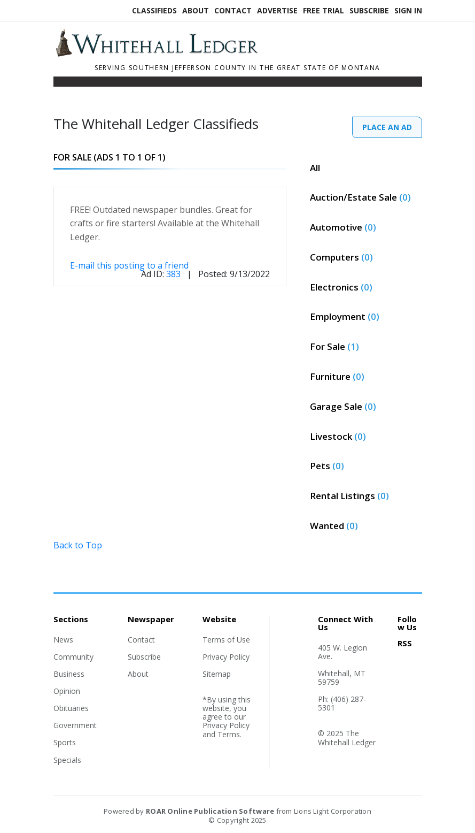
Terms (228, 734)
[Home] (189, 53)
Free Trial (323, 10)
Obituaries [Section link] (71, 708)
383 (173, 274)
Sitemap (217, 674)
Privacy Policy (226, 657)
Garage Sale (343, 406)
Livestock (338, 436)
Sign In (408, 10)
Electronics (341, 287)
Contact (233, 10)
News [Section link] (63, 640)
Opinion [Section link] (66, 691)
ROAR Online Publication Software (210, 811)
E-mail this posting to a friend (129, 265)
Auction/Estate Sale (360, 197)
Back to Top (77, 545)
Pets (327, 466)
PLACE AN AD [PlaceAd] (387, 127)
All (315, 168)
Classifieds (154, 10)
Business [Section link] (68, 674)
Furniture (337, 376)
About (195, 10)
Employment (344, 316)
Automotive (343, 227)
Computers (341, 257)
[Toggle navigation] (60, 84)
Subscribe (369, 10)
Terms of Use (226, 640)
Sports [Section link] (64, 742)
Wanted (334, 525)
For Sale (334, 346)
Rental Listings (349, 496)
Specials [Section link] (67, 760)
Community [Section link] (73, 657)
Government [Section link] (75, 725)
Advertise (277, 10)
